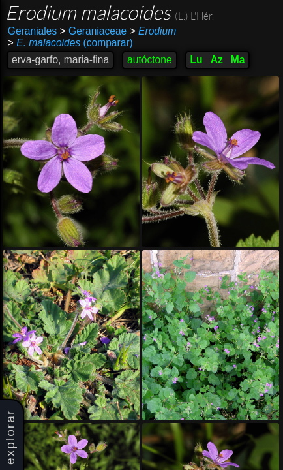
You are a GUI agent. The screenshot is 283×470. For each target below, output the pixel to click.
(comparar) (70, 43)
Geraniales (32, 31)
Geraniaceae (93, 31)
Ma (238, 59)
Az (217, 59)
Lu (196, 59)
